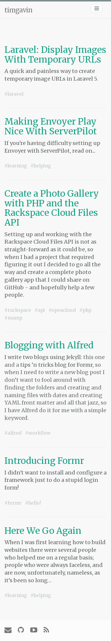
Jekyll (73, 357)
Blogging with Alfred (49, 345)
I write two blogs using (35, 357)
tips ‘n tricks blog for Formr (56, 364)
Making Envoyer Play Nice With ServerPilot (50, 126)
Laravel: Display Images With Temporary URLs (55, 54)
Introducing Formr (44, 460)
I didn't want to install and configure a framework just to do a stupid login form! (55, 480)
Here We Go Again (42, 530)
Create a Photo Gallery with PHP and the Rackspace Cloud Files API (51, 208)
